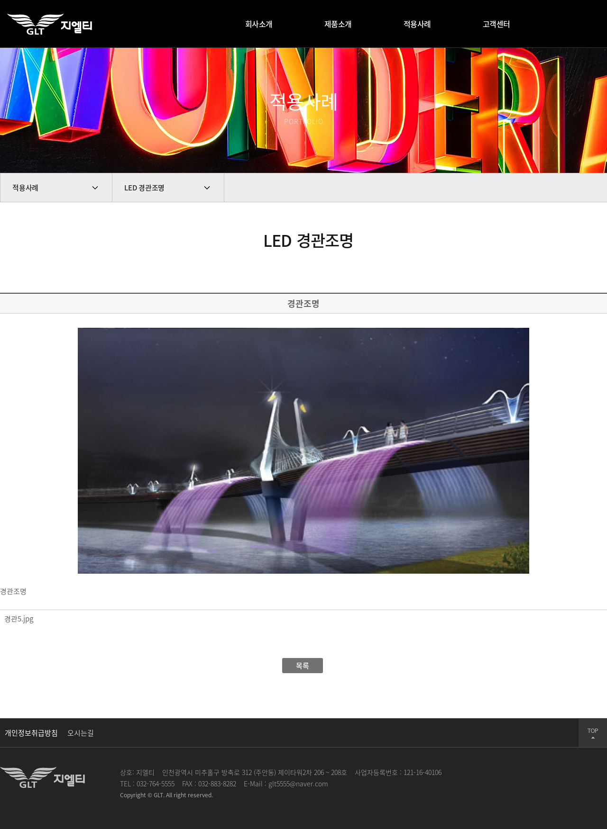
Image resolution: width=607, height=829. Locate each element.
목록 (302, 665)
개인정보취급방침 (31, 733)
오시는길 (80, 733)
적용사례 (25, 187)
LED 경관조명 (144, 187)
